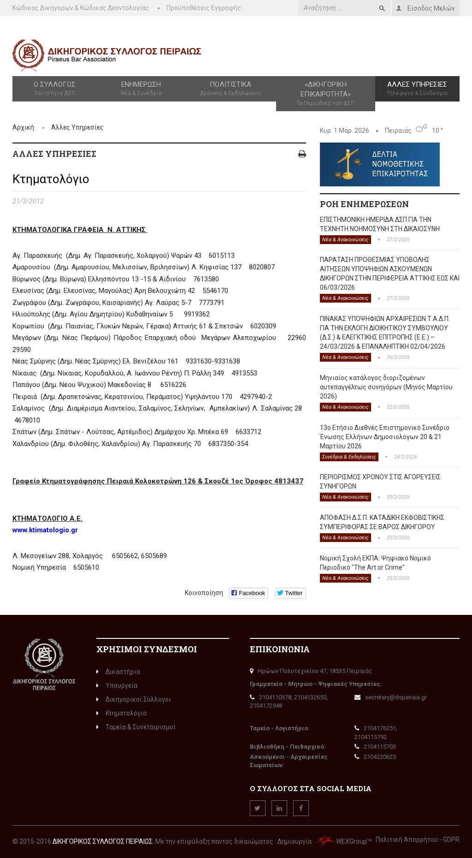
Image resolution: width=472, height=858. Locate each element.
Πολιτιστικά (230, 89)
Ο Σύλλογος (54, 89)
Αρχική (23, 127)
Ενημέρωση (141, 89)
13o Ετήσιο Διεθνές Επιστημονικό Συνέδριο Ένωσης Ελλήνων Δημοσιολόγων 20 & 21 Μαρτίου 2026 (384, 437)
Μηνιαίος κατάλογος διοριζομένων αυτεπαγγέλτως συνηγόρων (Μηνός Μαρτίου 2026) (386, 387)
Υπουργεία (116, 685)
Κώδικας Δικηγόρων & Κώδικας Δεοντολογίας (80, 8)
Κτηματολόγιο (121, 713)
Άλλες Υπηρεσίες (417, 89)
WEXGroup (340, 841)
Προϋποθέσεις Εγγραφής (203, 8)
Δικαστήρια (118, 671)
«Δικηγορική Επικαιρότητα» (325, 93)
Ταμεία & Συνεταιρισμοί (136, 727)
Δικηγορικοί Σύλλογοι (133, 699)
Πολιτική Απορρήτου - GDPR (418, 839)
